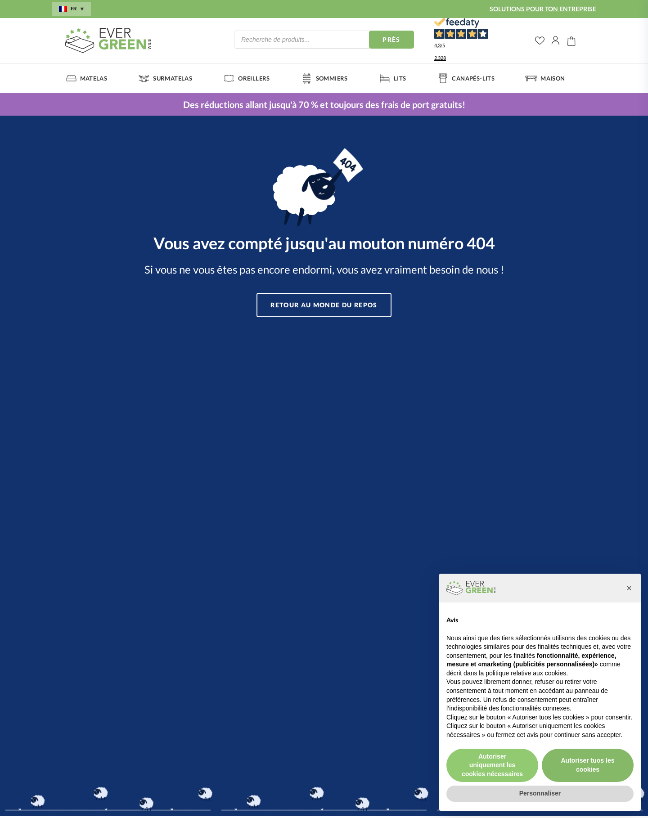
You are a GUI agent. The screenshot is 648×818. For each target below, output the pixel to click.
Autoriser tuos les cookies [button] (587, 765)
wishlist (539, 40)
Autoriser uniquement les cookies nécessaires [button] (492, 765)
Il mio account (555, 40)
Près (391, 39)
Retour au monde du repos (324, 305)
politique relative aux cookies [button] (526, 673)
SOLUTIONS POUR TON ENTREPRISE (543, 9)
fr (71, 9)
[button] (629, 588)
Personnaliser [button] (540, 793)
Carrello (571, 40)
